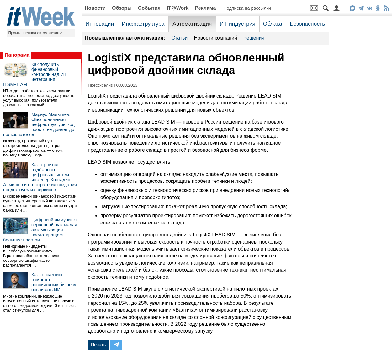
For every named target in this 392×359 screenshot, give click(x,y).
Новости (95, 8)
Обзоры (122, 8)
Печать (98, 344)
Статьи (179, 37)
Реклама (205, 8)
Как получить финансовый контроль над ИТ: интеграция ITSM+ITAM (35, 74)
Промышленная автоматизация (36, 33)
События (149, 8)
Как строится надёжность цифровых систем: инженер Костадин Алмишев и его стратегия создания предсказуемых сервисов (40, 177)
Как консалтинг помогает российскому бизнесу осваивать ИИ (53, 282)
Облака (272, 24)
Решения (253, 37)
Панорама (17, 55)
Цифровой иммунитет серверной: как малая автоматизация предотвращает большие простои (40, 229)
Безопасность (307, 24)
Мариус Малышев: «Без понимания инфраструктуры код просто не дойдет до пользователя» (39, 124)
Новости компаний (215, 37)
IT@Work (178, 8)
